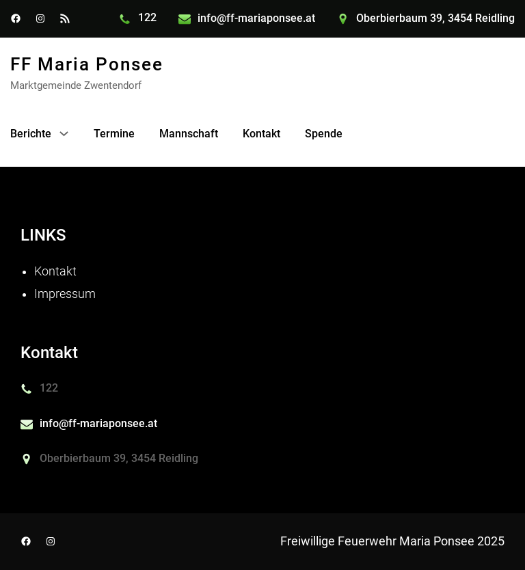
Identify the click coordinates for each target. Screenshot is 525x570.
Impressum (65, 294)
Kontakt (55, 271)
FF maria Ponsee (86, 64)
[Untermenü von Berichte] (64, 133)
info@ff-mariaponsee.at (256, 18)
